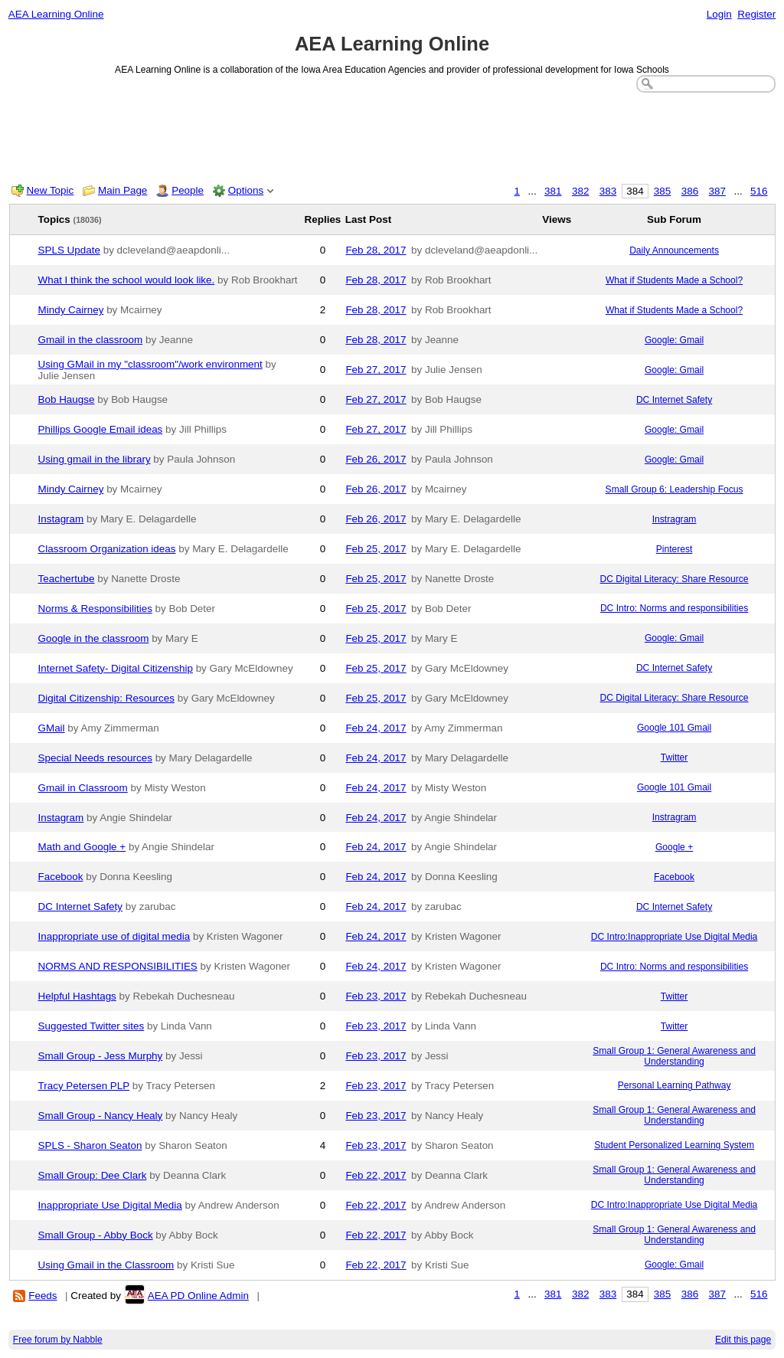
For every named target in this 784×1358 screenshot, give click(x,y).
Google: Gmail (674, 340)
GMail (51, 728)
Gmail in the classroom (90, 339)
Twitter (674, 757)
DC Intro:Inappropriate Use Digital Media (674, 936)
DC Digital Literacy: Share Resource (674, 579)
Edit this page (743, 1339)
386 (689, 191)
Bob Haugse (66, 399)
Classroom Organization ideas (107, 549)
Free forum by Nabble (58, 1339)
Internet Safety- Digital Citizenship (115, 668)
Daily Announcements (674, 250)
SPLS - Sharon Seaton (90, 1145)
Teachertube (66, 578)
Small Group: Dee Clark (92, 1175)
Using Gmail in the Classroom (106, 1265)
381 (552, 191)
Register (756, 14)
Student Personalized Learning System (674, 1145)
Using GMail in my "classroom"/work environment (150, 364)
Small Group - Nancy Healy (100, 1115)
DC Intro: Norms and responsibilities (674, 608)
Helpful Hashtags (77, 996)
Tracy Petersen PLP (84, 1085)
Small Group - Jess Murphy (100, 1056)
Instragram (674, 519)
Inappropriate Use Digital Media (110, 1205)
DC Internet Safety (674, 399)
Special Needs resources (95, 758)
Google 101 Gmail (674, 727)
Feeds (42, 1295)
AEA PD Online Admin (198, 1295)
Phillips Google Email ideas (100, 429)
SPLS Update (69, 250)
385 (662, 191)
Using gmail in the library (94, 459)
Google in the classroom (93, 638)
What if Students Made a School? (674, 280)
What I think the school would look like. (126, 280)
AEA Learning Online (56, 14)
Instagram (61, 519)
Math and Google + (82, 846)
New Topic (50, 190)
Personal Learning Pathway (674, 1085)
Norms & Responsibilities (95, 608)
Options (245, 190)
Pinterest (674, 549)
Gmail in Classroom (83, 788)
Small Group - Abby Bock (95, 1235)
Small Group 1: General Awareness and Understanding (674, 1056)
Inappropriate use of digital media (114, 936)
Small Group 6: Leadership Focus (674, 489)
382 (580, 191)
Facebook (60, 876)
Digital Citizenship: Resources (106, 698)
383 (607, 191)
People (188, 190)
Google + (674, 847)
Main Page (122, 190)
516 (758, 191)
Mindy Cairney (71, 310)
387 (717, 191)
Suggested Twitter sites (91, 1026)
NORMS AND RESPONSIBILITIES (118, 966)
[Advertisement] (392, 134)
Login (719, 14)
